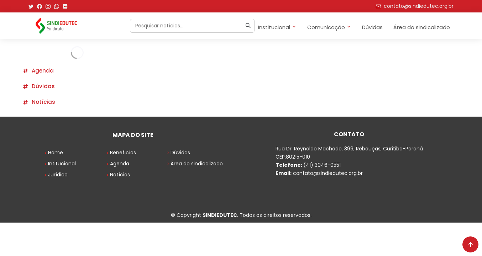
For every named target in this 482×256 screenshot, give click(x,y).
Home (53, 152)
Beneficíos (120, 152)
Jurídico (55, 174)
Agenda (38, 70)
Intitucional (59, 163)
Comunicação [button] (329, 27)
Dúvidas (372, 27)
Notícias (39, 102)
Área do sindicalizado (421, 27)
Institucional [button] (277, 27)
